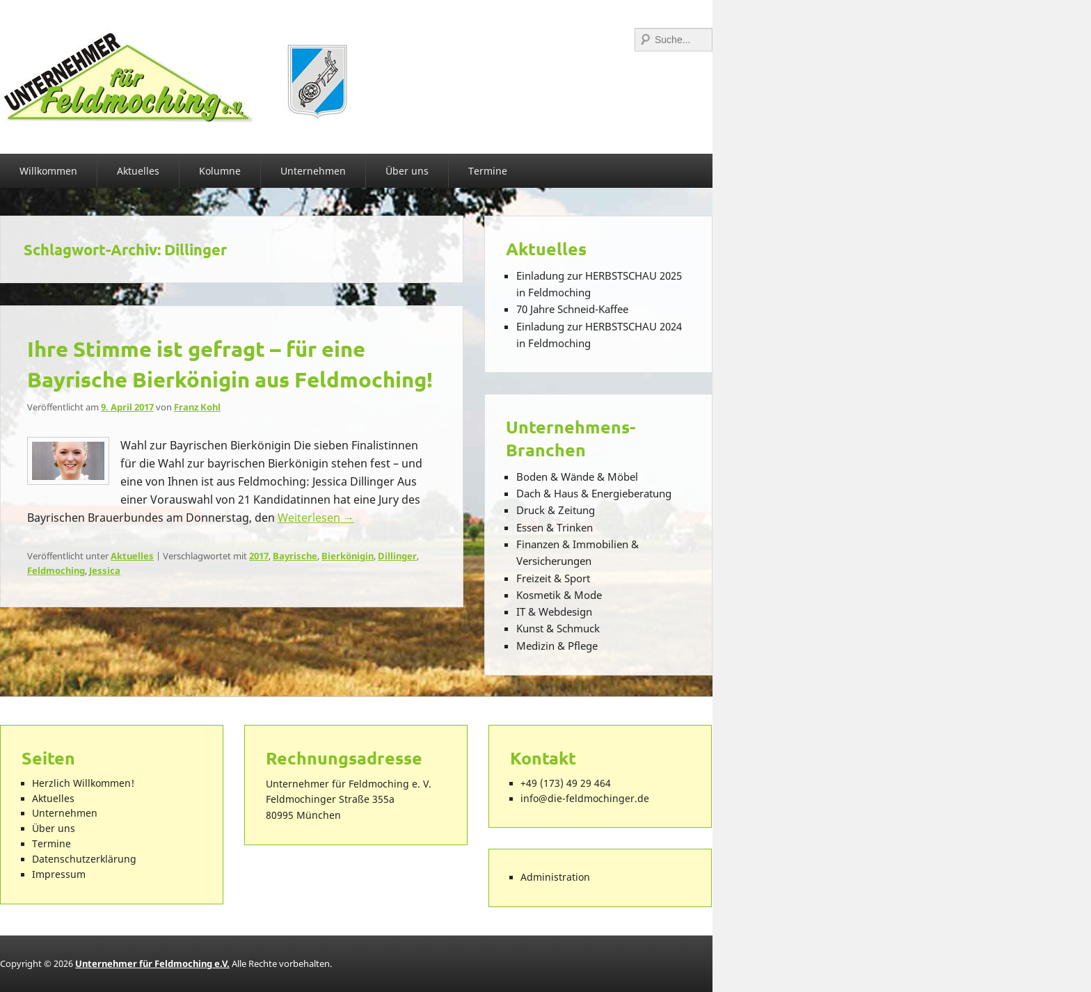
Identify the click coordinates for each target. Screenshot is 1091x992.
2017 (259, 556)
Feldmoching (56, 570)
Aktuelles (138, 170)
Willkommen (48, 170)
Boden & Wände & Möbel (577, 476)
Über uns (407, 170)
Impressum (59, 874)
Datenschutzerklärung (84, 859)
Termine (487, 170)
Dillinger (397, 556)
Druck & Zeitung (555, 510)
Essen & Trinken (554, 527)
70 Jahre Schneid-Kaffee (572, 309)
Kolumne (220, 170)
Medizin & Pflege (557, 646)
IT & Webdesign (554, 611)
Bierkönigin (347, 556)
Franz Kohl (197, 407)
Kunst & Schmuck (558, 628)
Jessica (104, 570)
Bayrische (295, 556)
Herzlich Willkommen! (83, 783)
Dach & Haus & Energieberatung (593, 493)
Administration (555, 877)
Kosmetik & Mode (559, 595)
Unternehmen (313, 170)
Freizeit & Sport (553, 578)
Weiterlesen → (316, 517)
